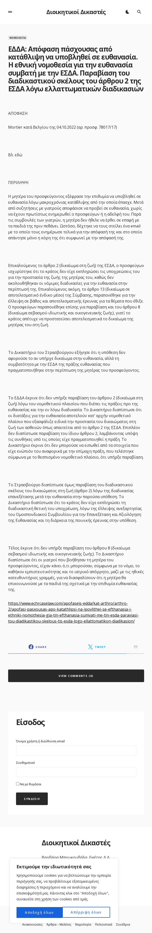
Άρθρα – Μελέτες (59, 924)
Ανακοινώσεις (32, 924)
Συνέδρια (123, 924)
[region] (64, 891)
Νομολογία (18, 38)
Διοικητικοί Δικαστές (76, 12)
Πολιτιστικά (103, 924)
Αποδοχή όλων (88, 912)
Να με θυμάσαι (28, 784)
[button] (10, 12)
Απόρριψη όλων (40, 912)
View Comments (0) (76, 676)
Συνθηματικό (25, 763)
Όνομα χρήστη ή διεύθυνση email (40, 741)
